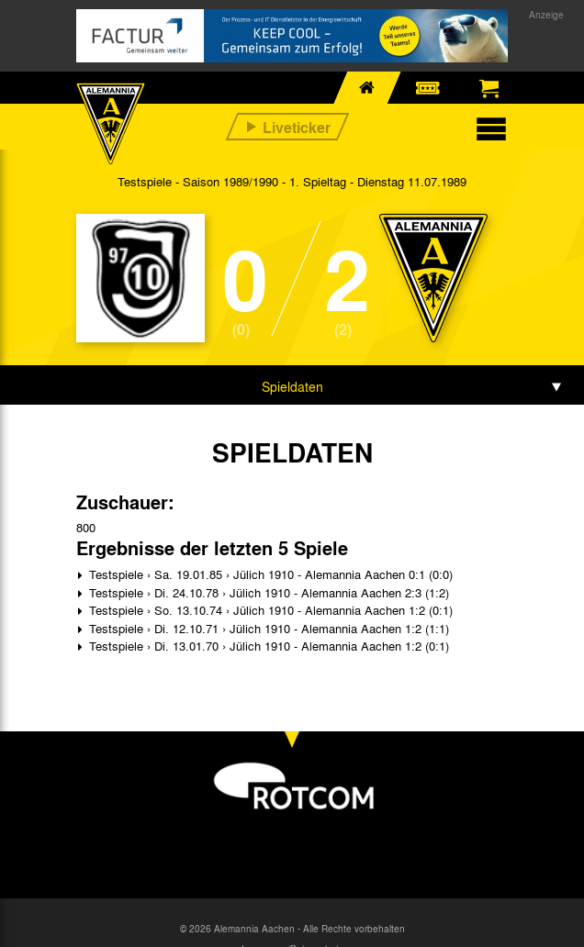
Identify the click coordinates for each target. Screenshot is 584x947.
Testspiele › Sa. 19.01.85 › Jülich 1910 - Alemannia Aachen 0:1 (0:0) (269, 574)
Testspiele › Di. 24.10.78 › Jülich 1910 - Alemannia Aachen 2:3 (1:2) (267, 592)
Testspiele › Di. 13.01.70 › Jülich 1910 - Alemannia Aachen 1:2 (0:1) (267, 645)
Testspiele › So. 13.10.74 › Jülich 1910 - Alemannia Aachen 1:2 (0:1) (269, 609)
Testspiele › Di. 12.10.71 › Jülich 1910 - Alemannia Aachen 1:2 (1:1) (267, 628)
